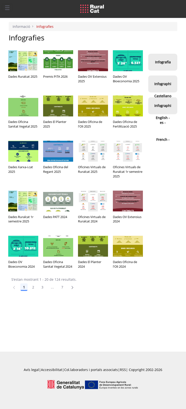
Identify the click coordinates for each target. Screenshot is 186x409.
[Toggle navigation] (7, 7)
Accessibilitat (51, 369)
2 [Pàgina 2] (33, 287)
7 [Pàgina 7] (62, 287)
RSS (123, 369)
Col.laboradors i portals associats (91, 369)
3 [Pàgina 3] (42, 287)
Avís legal (31, 369)
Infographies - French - (162, 122)
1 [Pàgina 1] (24, 287)
